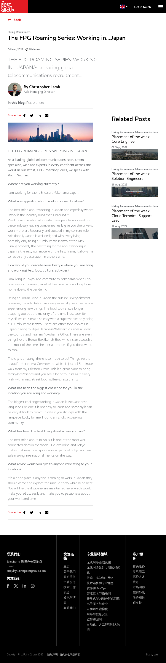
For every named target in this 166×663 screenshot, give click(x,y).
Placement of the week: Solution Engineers (131, 176)
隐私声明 (52, 654)
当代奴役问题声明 (69, 654)
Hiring (11, 32)
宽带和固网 (94, 619)
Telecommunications (146, 132)
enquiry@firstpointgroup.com (26, 571)
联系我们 (70, 608)
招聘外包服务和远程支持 (139, 597)
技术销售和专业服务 (100, 583)
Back (17, 20)
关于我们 (70, 572)
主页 (67, 566)
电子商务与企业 (97, 604)
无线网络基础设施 (99, 562)
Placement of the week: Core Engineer (131, 139)
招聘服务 (70, 582)
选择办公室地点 (31, 562)
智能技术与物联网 (99, 593)
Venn (156, 654)
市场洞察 (139, 587)
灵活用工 (139, 572)
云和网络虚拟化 (97, 609)
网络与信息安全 (97, 614)
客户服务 (70, 577)
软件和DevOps (96, 588)
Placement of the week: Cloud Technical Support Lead (132, 216)
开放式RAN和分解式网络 (103, 599)
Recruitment (23, 32)
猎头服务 (139, 566)
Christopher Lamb (44, 86)
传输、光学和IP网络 (100, 578)
